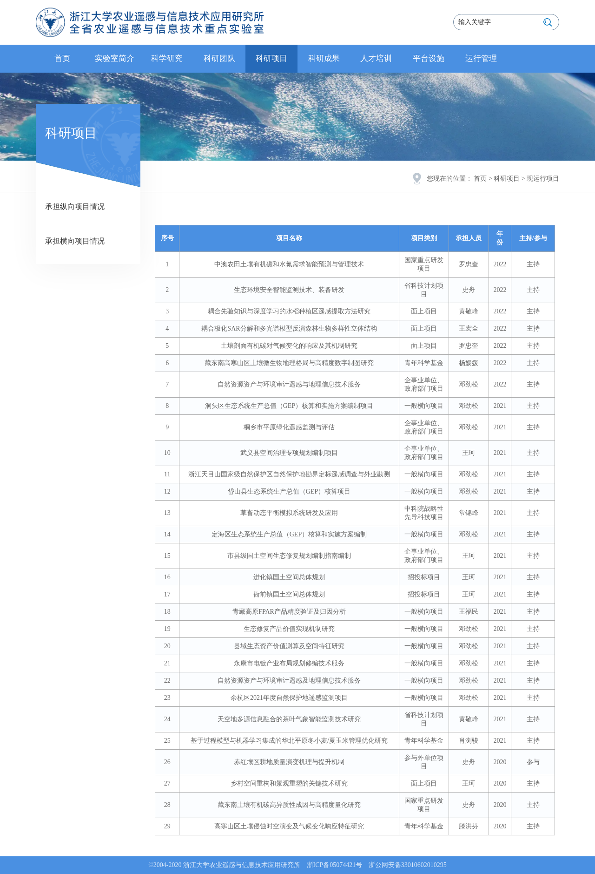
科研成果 (324, 58)
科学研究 (167, 58)
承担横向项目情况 (75, 241)
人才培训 (376, 58)
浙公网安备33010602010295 (408, 864)
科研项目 (271, 58)
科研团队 (219, 58)
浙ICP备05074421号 (335, 864)
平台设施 (428, 58)
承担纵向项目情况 (75, 206)
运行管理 (481, 58)
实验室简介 (114, 58)
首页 (62, 58)
